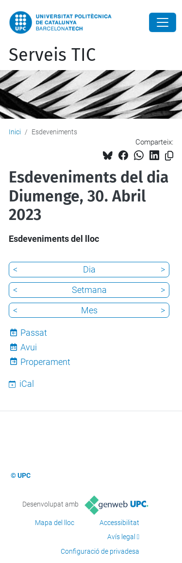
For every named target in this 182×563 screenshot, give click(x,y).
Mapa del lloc (54, 523)
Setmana (89, 290)
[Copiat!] (169, 156)
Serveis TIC (52, 55)
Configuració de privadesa (100, 551)
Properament (45, 362)
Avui (28, 347)
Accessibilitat (119, 523)
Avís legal (121, 537)
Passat (33, 332)
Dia (89, 269)
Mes (89, 310)
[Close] (162, 22)
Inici (15, 132)
